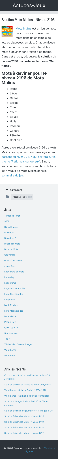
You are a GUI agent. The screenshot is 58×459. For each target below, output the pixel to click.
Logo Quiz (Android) (14, 288)
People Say (10, 322)
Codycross (9, 254)
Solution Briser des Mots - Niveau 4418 (24, 427)
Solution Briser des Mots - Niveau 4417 (24, 433)
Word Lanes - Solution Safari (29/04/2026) (25, 390)
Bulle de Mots (11, 249)
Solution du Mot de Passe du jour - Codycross (27, 384)
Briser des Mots (12, 243)
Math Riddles (10, 305)
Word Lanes (10, 350)
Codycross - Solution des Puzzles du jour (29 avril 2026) (27, 377)
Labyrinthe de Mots (14, 271)
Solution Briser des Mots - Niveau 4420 (24, 416)
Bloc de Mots (10, 227)
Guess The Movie (13, 260)
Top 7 (7, 338)
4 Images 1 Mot (12, 215)
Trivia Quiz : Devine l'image (18, 344)
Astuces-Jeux (29, 5)
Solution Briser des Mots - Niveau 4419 (24, 421)
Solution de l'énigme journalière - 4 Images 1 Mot (28, 410)
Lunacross (9, 299)
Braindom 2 (10, 238)
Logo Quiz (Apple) (13, 294)
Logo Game (10, 282)
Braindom (9, 232)
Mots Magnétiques (13, 310)
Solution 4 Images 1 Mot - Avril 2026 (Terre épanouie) (25, 403)
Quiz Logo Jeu (11, 327)
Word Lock (9, 355)
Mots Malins (23, 28)
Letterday (9, 277)
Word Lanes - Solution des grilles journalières (26, 395)
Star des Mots (11, 333)
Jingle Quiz (10, 266)
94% (6, 221)
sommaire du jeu (12, 175)
